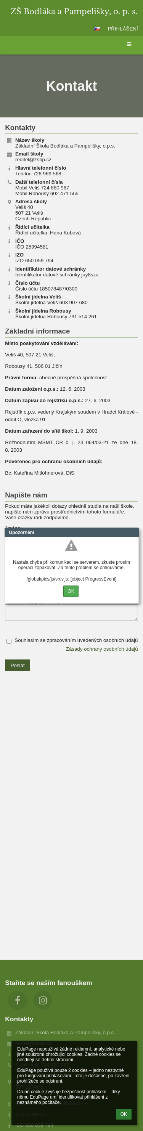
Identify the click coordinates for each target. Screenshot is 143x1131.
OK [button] (124, 1114)
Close (133, 532)
